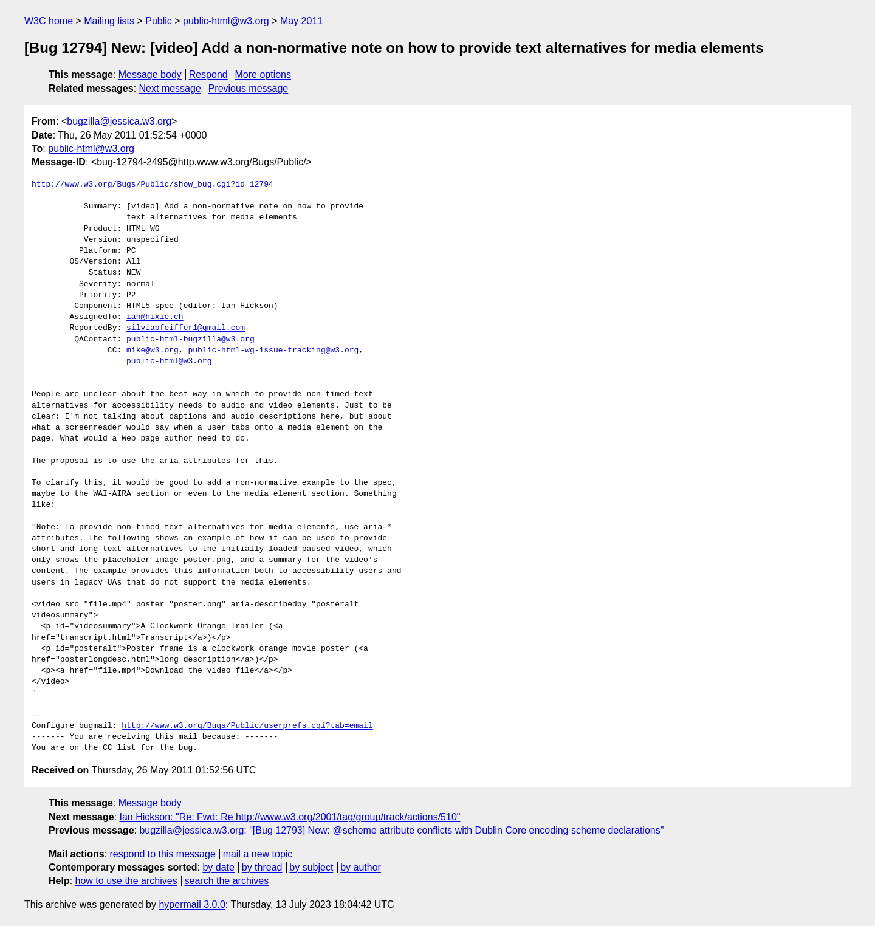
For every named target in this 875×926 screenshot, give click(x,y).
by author (360, 867)
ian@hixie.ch (155, 317)
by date (218, 867)
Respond (208, 74)
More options (263, 74)
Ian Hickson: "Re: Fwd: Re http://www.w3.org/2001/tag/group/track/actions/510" (290, 817)
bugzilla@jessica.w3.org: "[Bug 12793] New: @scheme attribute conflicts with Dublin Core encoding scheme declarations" (401, 830)
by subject (311, 867)
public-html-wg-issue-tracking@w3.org (273, 350)
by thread (262, 867)
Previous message (248, 88)
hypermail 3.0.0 (192, 904)
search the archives (227, 881)
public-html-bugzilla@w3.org (190, 339)
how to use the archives (126, 881)
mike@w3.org (152, 350)
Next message (170, 88)
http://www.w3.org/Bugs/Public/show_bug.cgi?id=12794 (152, 184)
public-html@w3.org (226, 21)
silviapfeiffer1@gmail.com (185, 328)
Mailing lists (109, 21)
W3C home (48, 21)
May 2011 (301, 21)
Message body (150, 74)
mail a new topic (258, 854)
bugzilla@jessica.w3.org (119, 121)
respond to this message (162, 854)
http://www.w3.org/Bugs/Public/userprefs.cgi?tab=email (247, 726)
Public (158, 21)
